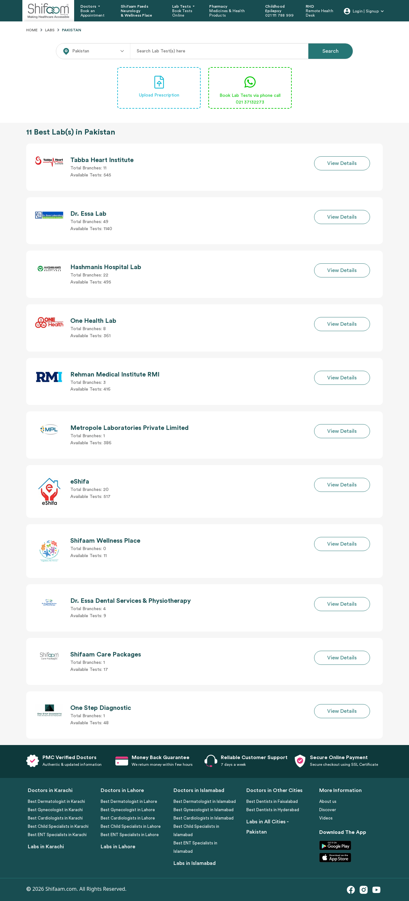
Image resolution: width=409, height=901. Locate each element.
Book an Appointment (92, 13)
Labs (50, 30)
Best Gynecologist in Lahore (128, 810)
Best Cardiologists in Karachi (55, 818)
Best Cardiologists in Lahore (128, 818)
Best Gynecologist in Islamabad (204, 810)
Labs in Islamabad (195, 863)
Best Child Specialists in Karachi (58, 826)
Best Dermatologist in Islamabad (205, 801)
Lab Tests (182, 6)
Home (32, 30)
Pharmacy (218, 6)
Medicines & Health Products (227, 13)
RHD (310, 6)
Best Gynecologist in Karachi (55, 810)
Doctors (89, 6)
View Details (342, 163)
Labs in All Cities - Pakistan (267, 827)
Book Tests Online (182, 13)
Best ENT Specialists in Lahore (130, 835)
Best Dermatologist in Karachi (56, 801)
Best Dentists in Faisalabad (272, 801)
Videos (326, 818)
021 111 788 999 (279, 15)
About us (327, 801)
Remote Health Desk (319, 13)
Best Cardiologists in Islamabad (204, 818)
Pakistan (71, 30)
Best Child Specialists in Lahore (131, 826)
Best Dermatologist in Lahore (129, 801)
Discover (327, 810)
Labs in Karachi (46, 846)
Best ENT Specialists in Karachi (57, 835)
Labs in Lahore (118, 846)
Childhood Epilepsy (275, 8)
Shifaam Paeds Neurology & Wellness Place (136, 11)
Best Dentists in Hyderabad (272, 810)
